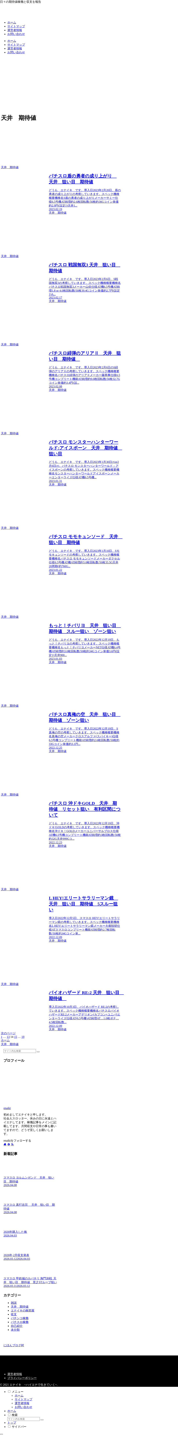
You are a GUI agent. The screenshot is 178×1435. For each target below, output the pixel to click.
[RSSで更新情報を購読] (12, 1144)
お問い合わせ (23, 1407)
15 (15, 1036)
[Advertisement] (89, 83)
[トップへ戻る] (1, 1434)
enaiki (7, 1108)
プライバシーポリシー (22, 1377)
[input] (19, 1051)
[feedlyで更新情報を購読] (8, 1144)
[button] (38, 1051)
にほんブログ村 (13, 1345)
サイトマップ (23, 1399)
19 (22, 1036)
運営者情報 (14, 1374)
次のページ (8, 1033)
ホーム (19, 1395)
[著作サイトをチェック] (4, 1144)
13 (8, 1036)
